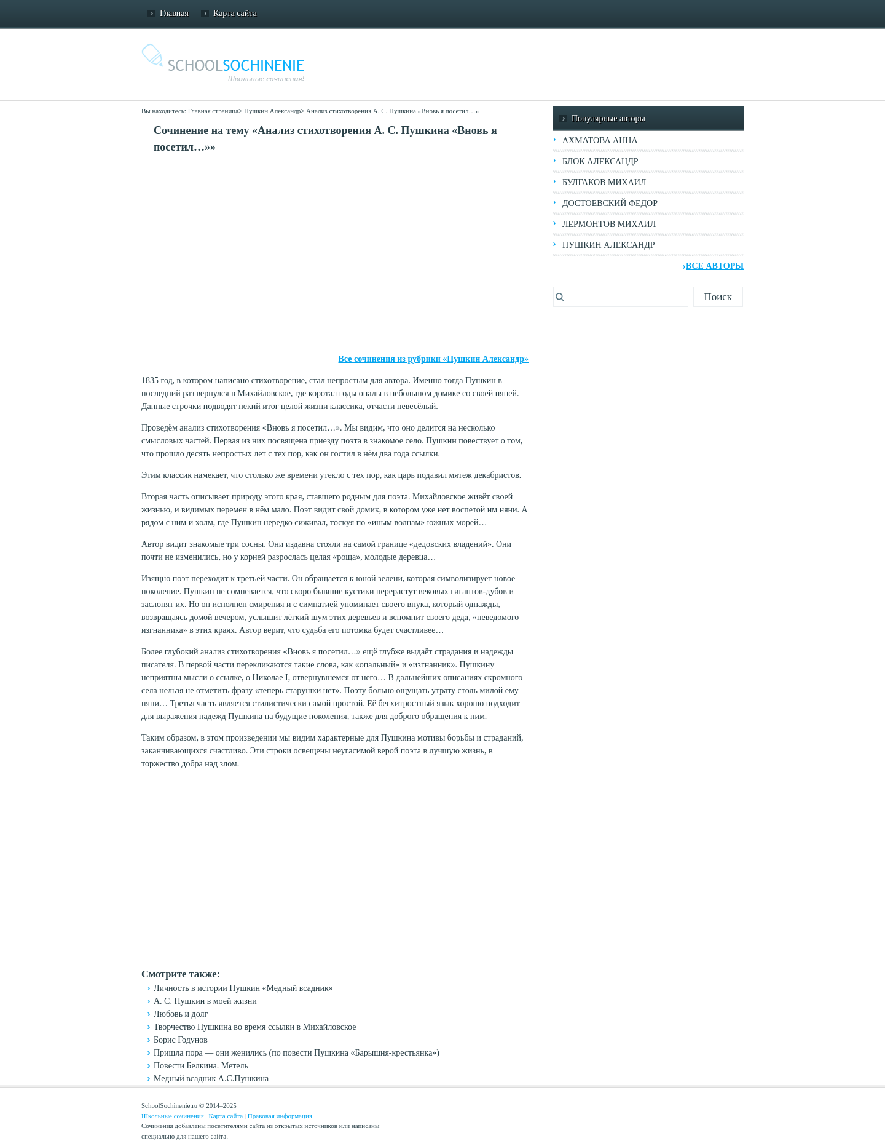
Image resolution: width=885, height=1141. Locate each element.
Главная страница (213, 110)
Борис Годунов (181, 1039)
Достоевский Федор (610, 203)
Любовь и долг (181, 1014)
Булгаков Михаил (604, 182)
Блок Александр (600, 161)
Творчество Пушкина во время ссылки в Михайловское (255, 1027)
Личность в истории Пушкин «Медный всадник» (243, 988)
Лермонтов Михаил (609, 224)
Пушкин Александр (272, 110)
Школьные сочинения (172, 1115)
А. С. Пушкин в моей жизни (205, 1001)
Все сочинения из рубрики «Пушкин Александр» (434, 359)
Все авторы (715, 266)
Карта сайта (235, 13)
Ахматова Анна (600, 140)
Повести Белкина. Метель (201, 1065)
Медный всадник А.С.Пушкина (211, 1078)
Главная (174, 13)
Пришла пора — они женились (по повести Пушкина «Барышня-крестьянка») (296, 1052)
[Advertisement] (335, 254)
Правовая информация (280, 1115)
